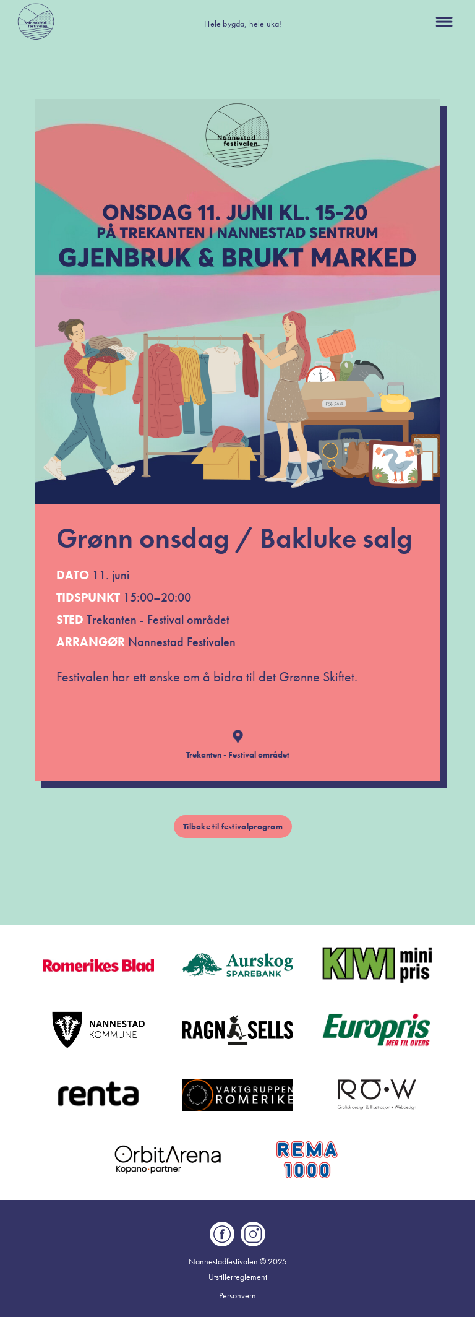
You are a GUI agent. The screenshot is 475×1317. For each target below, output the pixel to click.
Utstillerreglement (237, 1276)
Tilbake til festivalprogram (233, 826)
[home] (35, 21)
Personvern (237, 1295)
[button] (444, 21)
